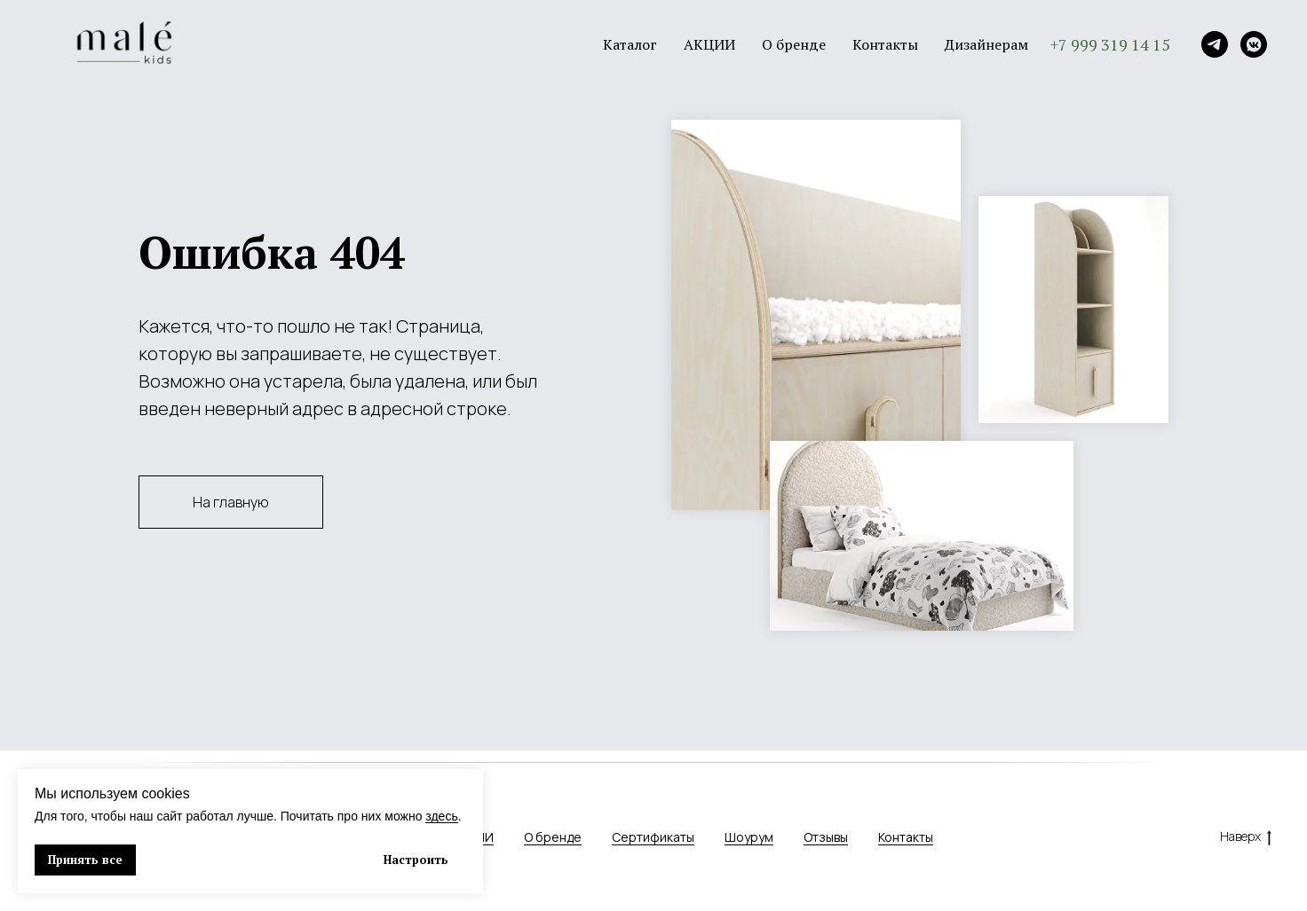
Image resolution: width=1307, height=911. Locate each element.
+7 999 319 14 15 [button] (1110, 44)
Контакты (885, 44)
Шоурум (749, 837)
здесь (441, 816)
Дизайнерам (986, 44)
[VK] (1253, 44)
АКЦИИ (709, 44)
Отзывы (826, 837)
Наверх (1245, 837)
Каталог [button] (630, 44)
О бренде (794, 44)
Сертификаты (653, 837)
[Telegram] (1214, 44)
